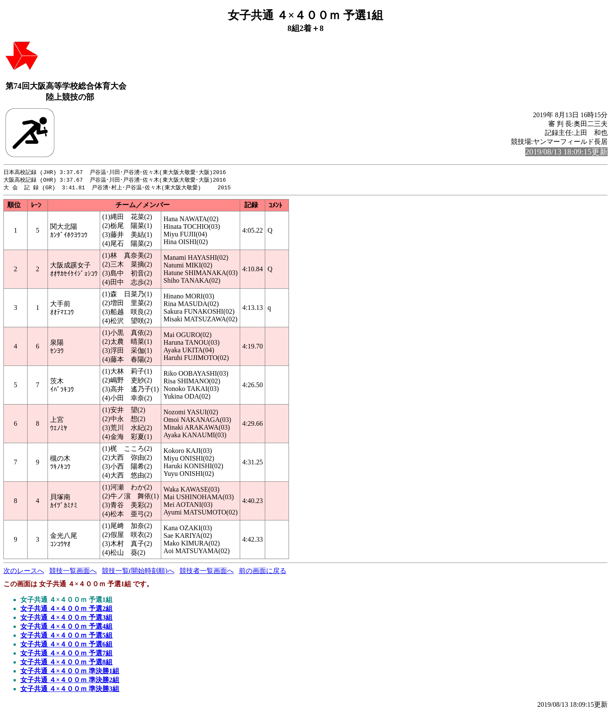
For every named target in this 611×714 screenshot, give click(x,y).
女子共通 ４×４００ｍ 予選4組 (66, 627)
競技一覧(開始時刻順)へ (138, 572)
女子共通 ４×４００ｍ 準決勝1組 (69, 672)
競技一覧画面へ (73, 572)
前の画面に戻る (262, 572)
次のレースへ (23, 572)
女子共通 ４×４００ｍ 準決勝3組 (69, 690)
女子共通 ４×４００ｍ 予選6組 (66, 645)
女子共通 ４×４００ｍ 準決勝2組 (69, 681)
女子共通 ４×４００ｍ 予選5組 (66, 636)
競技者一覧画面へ (206, 572)
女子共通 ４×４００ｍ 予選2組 (66, 609)
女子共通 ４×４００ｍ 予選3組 (66, 618)
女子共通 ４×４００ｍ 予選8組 (66, 663)
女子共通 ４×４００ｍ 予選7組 (66, 654)
